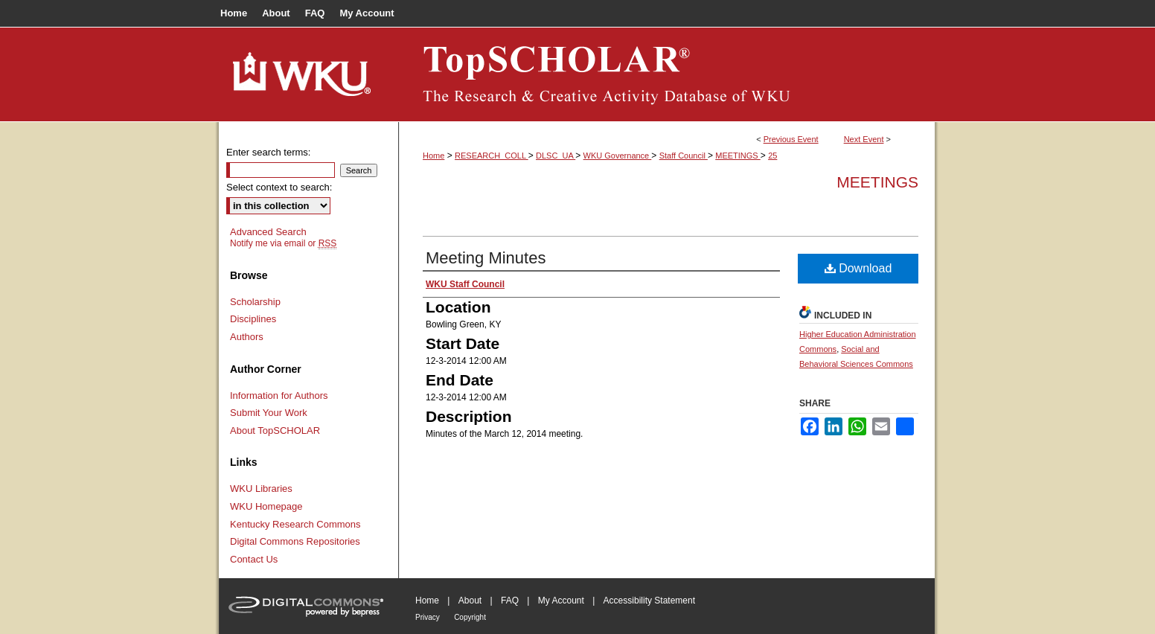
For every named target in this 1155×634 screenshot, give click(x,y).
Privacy (427, 617)
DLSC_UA (555, 155)
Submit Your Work (268, 412)
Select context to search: (279, 187)
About (469, 600)
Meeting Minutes (485, 258)
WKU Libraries (261, 488)
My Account (561, 600)
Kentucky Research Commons (295, 524)
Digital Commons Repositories (295, 541)
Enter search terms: (268, 152)
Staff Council (683, 155)
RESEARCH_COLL (491, 155)
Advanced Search (268, 231)
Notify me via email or (283, 243)
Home (433, 155)
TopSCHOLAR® (666, 74)
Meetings (877, 181)
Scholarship (255, 301)
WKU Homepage (266, 506)
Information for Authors (279, 395)
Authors (246, 336)
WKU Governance (617, 155)
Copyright (470, 617)
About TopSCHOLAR (275, 430)
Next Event (864, 139)
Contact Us (254, 559)
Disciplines (253, 318)
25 (772, 155)
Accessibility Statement (649, 600)
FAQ (510, 600)
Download (858, 268)
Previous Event (791, 139)
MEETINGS (738, 155)
